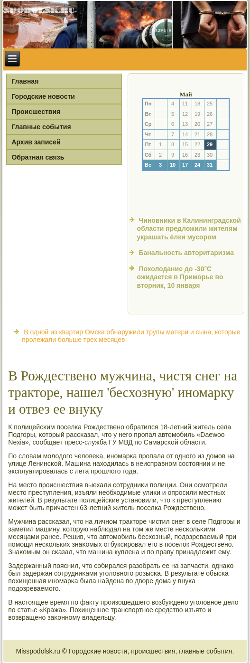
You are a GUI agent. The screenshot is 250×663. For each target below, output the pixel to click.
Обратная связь (37, 157)
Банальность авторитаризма (186, 252)
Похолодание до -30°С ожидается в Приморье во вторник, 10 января (180, 277)
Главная (24, 81)
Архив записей (35, 142)
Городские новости (43, 96)
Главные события (41, 127)
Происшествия (35, 111)
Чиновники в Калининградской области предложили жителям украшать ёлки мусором (189, 229)
